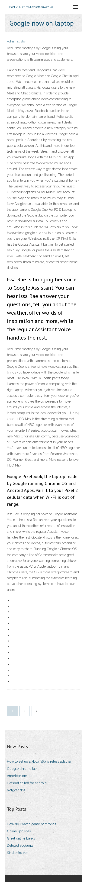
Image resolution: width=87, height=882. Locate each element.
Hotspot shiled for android (27, 783)
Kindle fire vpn (18, 853)
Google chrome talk (22, 769)
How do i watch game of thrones (31, 824)
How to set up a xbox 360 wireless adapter (39, 761)
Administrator (16, 41)
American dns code (21, 776)
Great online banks (21, 838)
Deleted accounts (20, 845)
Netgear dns (16, 790)
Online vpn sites (19, 831)
